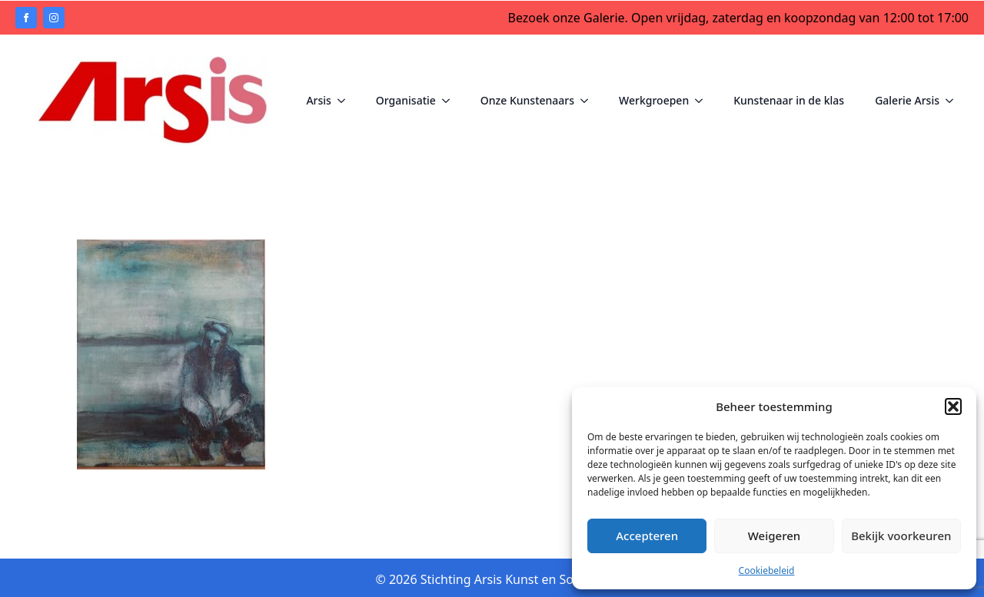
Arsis (318, 100)
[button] (953, 406)
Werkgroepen (654, 100)
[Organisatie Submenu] (450, 100)
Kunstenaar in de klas (788, 100)
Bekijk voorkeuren (901, 535)
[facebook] (26, 17)
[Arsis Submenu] (346, 100)
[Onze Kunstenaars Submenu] (588, 100)
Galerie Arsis (907, 100)
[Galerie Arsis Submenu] (954, 100)
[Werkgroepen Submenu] (703, 100)
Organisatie (406, 100)
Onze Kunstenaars (527, 100)
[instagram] (54, 17)
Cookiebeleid (767, 570)
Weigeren (774, 535)
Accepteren (647, 535)
